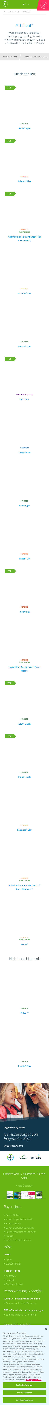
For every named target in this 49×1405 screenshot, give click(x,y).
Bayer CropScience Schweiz (20, 1231)
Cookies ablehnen (24, 1392)
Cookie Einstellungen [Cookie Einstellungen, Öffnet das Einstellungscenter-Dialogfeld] (24, 1385)
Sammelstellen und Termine (21, 1303)
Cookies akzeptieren (24, 1400)
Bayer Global (12, 1215)
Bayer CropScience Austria (20, 1227)
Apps (8, 1259)
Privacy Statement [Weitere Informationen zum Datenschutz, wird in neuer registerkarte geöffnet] (33, 1379)
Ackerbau (11, 1275)
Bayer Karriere (13, 1223)
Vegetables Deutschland (19, 1240)
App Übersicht (25, 1185)
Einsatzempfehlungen (36, 56)
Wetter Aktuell (13, 1263)
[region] (24, 1365)
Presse (9, 1235)
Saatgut (10, 1280)
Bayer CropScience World (19, 1219)
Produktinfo (10, 56)
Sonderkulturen (14, 1284)
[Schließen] (46, 1329)
